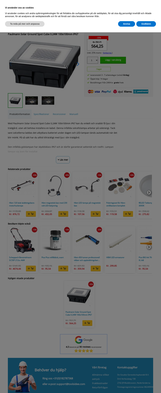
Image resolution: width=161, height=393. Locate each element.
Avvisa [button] (126, 24)
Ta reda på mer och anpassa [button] (24, 24)
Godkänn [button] (146, 24)
